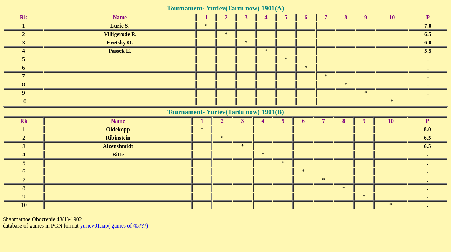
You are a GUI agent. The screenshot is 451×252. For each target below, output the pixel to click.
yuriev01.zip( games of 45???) (114, 226)
